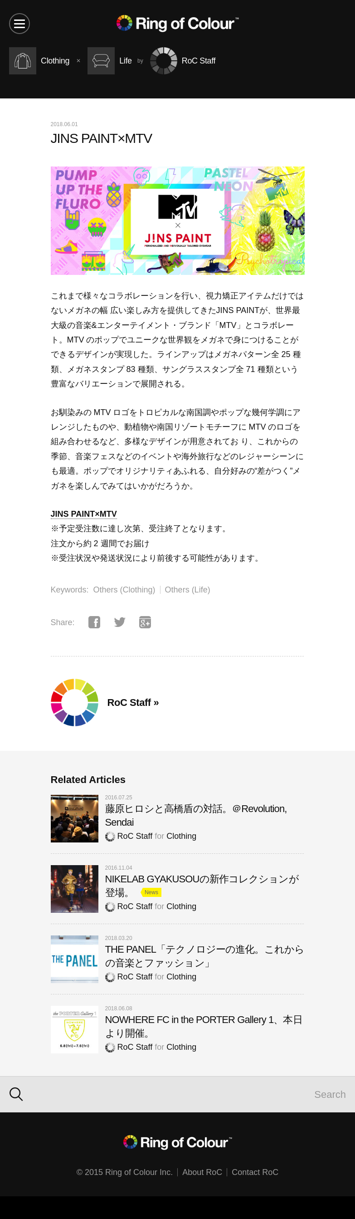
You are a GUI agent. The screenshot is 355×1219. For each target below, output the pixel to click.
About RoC (202, 1172)
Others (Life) (187, 589)
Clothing (181, 836)
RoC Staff (129, 836)
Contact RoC (255, 1172)
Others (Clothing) (124, 589)
